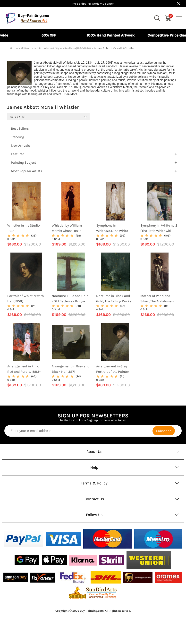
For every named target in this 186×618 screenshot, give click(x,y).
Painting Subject (23, 163)
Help (94, 467)
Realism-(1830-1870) (77, 48)
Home (14, 48)
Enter (110, 3)
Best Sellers (20, 129)
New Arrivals (20, 146)
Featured (17, 154)
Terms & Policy (94, 483)
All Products (28, 48)
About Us (94, 451)
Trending (17, 137)
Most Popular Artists (26, 171)
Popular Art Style (50, 48)
